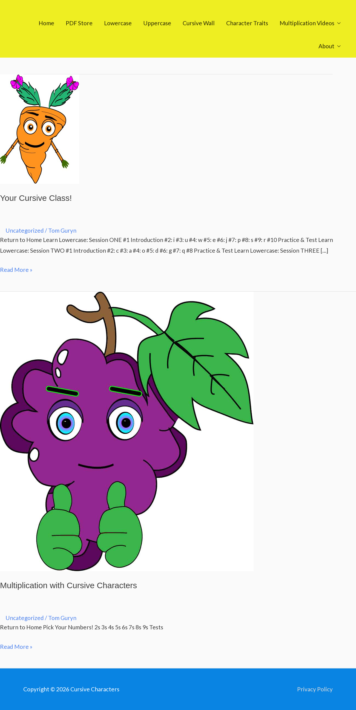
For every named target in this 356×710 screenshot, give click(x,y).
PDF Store (79, 22)
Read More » (16, 268)
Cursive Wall (199, 22)
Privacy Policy (315, 689)
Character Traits (247, 22)
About (326, 46)
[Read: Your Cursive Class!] (39, 128)
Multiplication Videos (307, 22)
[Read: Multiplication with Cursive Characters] (127, 430)
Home (46, 22)
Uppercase (157, 22)
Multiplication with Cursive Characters (68, 585)
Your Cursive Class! (36, 197)
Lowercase (118, 22)
